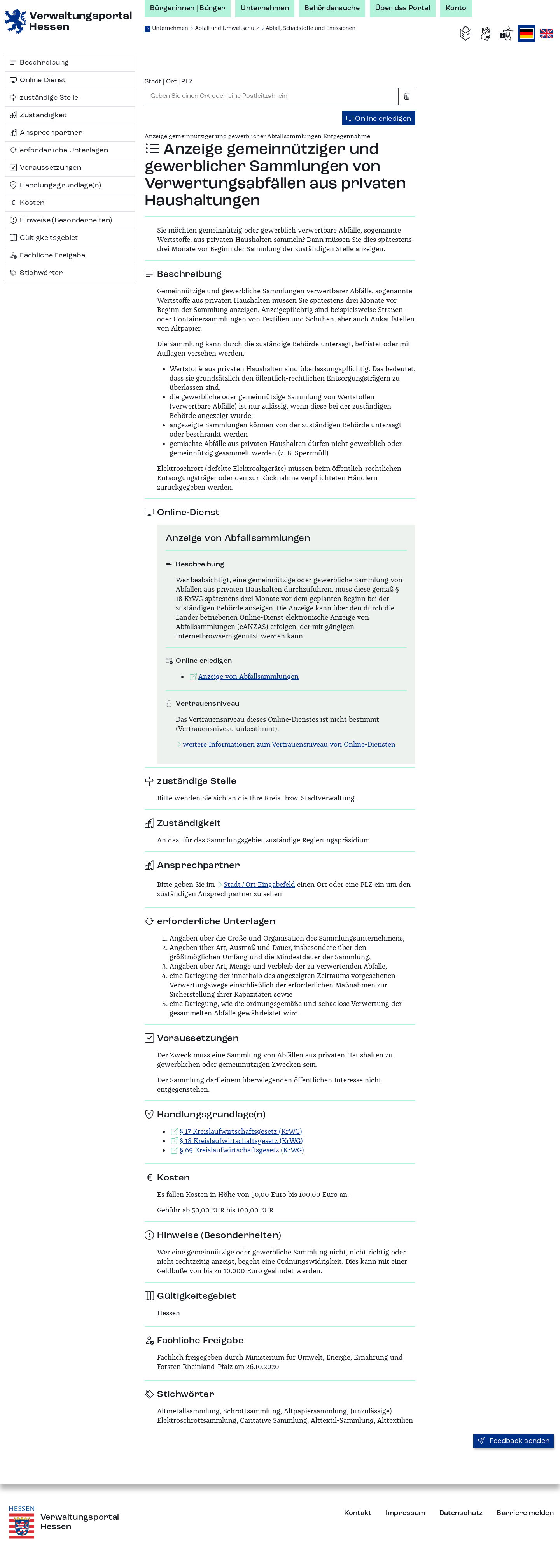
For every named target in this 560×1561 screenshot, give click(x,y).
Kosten (27, 203)
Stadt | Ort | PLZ (169, 82)
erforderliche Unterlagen (59, 150)
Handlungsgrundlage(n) (55, 185)
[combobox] (271, 96)
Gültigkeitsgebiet (44, 238)
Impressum (405, 1513)
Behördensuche (332, 8)
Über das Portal (402, 8)
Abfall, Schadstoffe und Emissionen (311, 28)
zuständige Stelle (44, 98)
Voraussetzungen (45, 168)
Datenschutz (461, 1513)
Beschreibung (39, 63)
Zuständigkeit (38, 115)
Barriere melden (525, 1513)
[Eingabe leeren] (406, 96)
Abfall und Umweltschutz (227, 28)
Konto (456, 8)
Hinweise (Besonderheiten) (61, 220)
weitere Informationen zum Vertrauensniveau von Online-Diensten (286, 744)
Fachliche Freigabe (47, 255)
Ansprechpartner (46, 133)
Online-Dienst (38, 80)
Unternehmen (265, 8)
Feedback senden (514, 1441)
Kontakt (358, 1513)
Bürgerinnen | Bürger (187, 8)
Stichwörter (36, 273)
